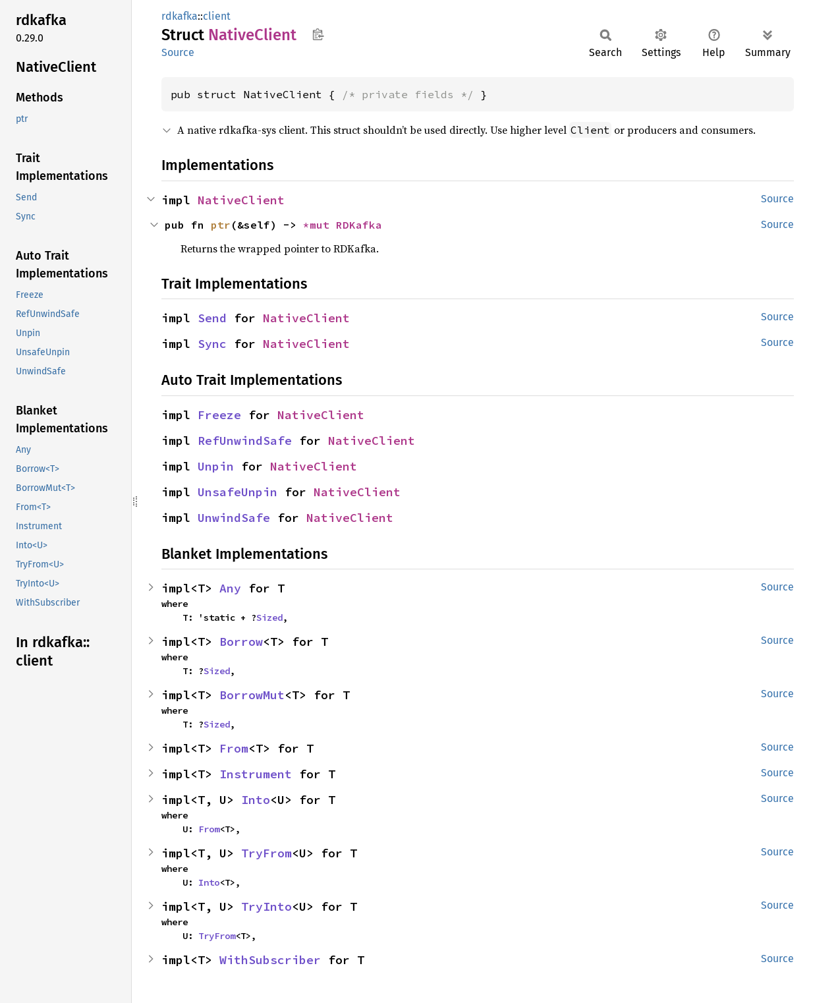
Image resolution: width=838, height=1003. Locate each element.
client (217, 16)
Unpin (216, 466)
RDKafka (359, 224)
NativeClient (241, 200)
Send (212, 318)
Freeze (219, 414)
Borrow (241, 641)
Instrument (255, 774)
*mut (319, 224)
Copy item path (318, 34)
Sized (269, 617)
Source (177, 52)
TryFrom (266, 853)
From (233, 748)
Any (230, 588)
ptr (221, 224)
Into (255, 799)
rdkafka (179, 16)
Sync (212, 343)
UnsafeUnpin (237, 492)
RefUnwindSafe (245, 440)
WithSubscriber (270, 959)
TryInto (266, 906)
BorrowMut (252, 694)
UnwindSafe (234, 517)
